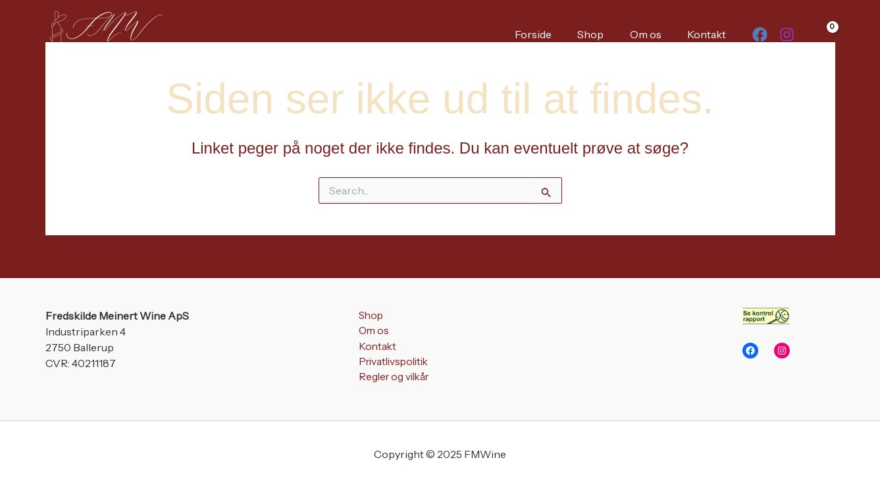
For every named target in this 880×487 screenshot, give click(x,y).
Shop (603, 34)
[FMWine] (104, 33)
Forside (550, 34)
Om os (653, 34)
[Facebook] (759, 34)
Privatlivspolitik (392, 363)
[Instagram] (786, 34)
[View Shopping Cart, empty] (821, 33)
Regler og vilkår (392, 379)
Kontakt (709, 34)
